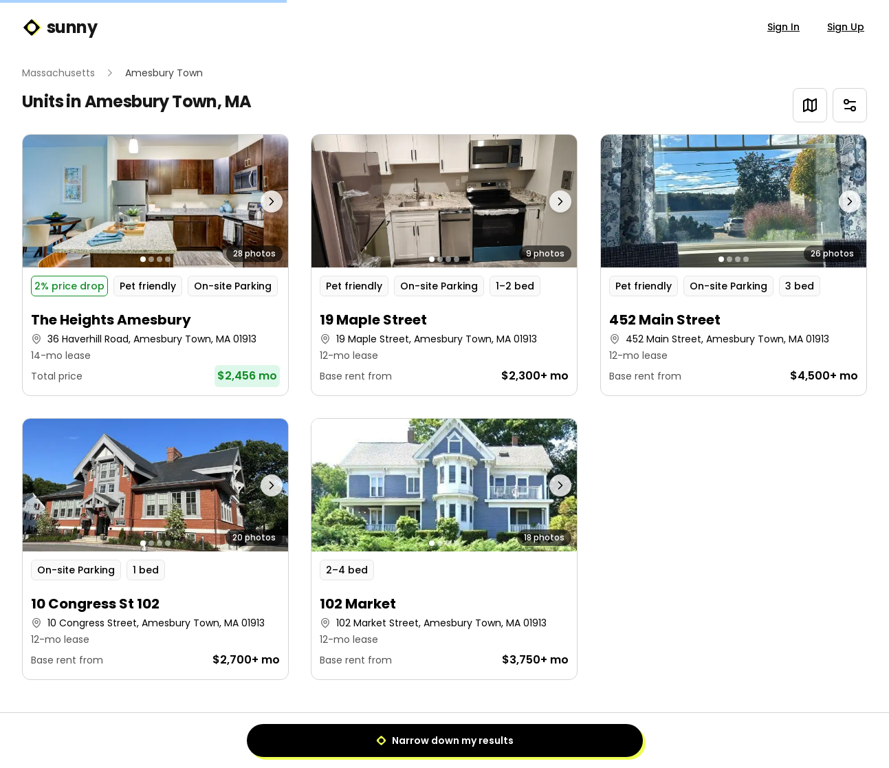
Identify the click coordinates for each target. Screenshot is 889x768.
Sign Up (845, 27)
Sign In (783, 27)
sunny (59, 27)
